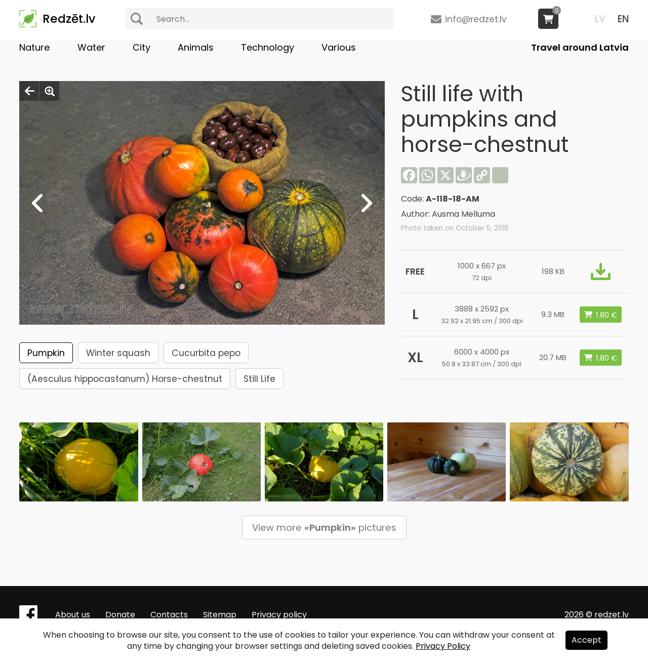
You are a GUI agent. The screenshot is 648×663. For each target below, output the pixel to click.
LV (600, 19)
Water (91, 47)
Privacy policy (279, 614)
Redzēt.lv (69, 19)
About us (72, 614)
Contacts (169, 614)
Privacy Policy (443, 646)
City (141, 47)
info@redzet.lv (476, 19)
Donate (120, 614)
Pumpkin (46, 353)
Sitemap (219, 614)
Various (338, 47)
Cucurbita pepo (206, 353)
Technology (267, 47)
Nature (34, 47)
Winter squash (118, 353)
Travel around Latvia (580, 47)
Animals (196, 47)
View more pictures (324, 527)
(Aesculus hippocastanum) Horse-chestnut (124, 379)
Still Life (259, 379)
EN (623, 19)
